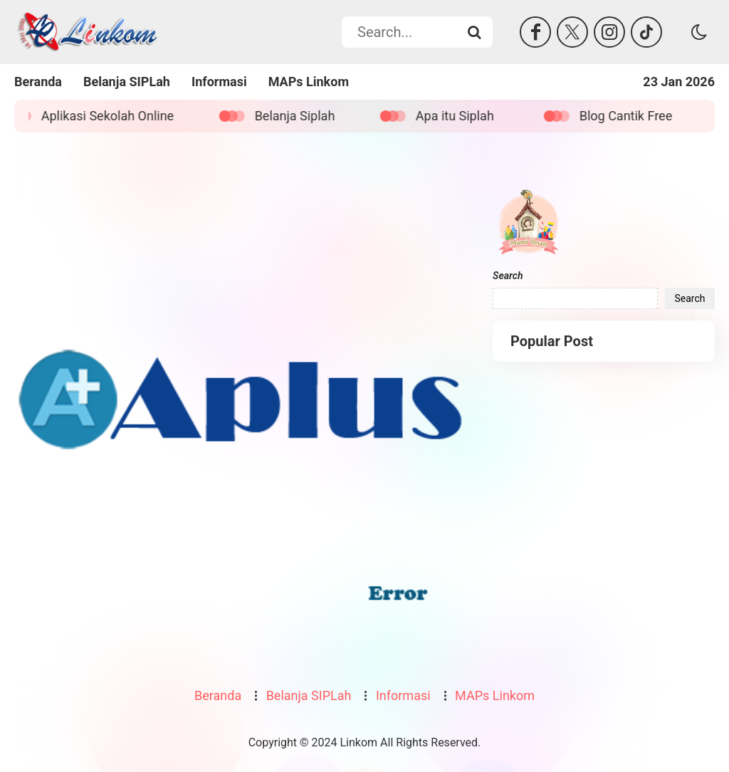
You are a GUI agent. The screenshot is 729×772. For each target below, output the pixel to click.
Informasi (219, 81)
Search (508, 275)
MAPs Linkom (308, 81)
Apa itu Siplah (462, 115)
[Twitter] (572, 32)
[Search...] (474, 32)
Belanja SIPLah (126, 81)
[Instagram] (609, 32)
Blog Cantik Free (633, 115)
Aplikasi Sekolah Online (114, 115)
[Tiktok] (646, 32)
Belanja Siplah (302, 115)
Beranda (38, 81)
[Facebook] (535, 32)
